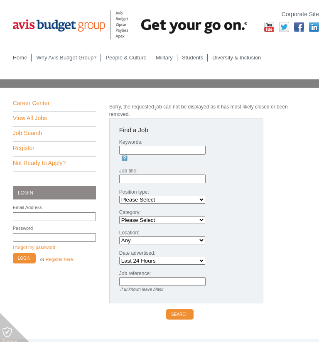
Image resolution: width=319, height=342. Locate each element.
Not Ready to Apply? (39, 163)
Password (23, 228)
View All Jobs (30, 118)
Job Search (27, 133)
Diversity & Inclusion (236, 57)
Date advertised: (137, 253)
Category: (130, 212)
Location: (129, 233)
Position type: (134, 192)
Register (23, 148)
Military (164, 57)
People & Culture (126, 57)
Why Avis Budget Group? (66, 57)
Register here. (60, 259)
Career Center (31, 103)
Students (192, 57)
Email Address (27, 207)
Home (20, 57)
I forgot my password (34, 247)
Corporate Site (300, 14)
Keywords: (130, 142)
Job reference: (135, 273)
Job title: (128, 171)
